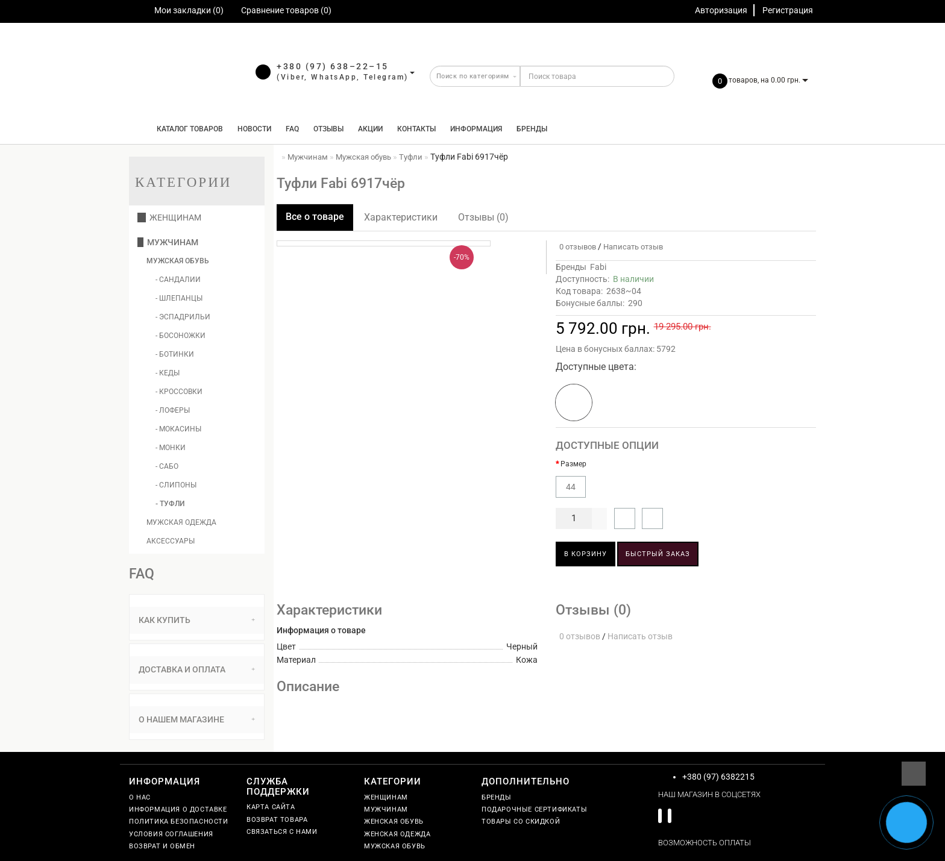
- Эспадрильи (182, 317)
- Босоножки (180, 335)
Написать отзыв (633, 246)
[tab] (197, 620)
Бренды (531, 129)
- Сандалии (178, 279)
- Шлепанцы (178, 298)
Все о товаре (315, 216)
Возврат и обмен (162, 846)
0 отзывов (576, 246)
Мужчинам (167, 242)
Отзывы (328, 129)
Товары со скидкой (521, 821)
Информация (476, 129)
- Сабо (166, 466)
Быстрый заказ (658, 554)
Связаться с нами (282, 832)
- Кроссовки (178, 391)
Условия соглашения (171, 834)
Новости (254, 129)
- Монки (170, 447)
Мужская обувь (177, 261)
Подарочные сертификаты (534, 809)
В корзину (585, 554)
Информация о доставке (178, 809)
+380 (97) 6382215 (718, 776)
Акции (370, 129)
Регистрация (787, 10)
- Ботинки (174, 354)
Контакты (416, 129)
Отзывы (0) (483, 217)
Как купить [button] (197, 620)
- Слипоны (175, 485)
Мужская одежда (181, 522)
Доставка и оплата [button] (197, 669)
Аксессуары (170, 541)
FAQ (292, 129)
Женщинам (169, 217)
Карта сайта (270, 807)
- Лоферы (172, 410)
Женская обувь (394, 821)
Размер (573, 464)
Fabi (598, 267)
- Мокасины (178, 429)
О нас (140, 797)
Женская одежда (397, 834)
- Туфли (169, 503)
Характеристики (401, 217)
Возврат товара (276, 820)
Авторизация (721, 10)
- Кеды (167, 373)
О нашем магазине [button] (197, 719)
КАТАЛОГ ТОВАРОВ (187, 129)
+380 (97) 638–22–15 (333, 66)
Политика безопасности (178, 821)
